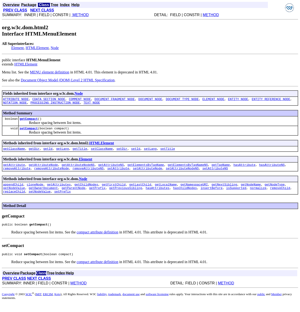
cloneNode (35, 190)
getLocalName (166, 190)
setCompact (28, 131)
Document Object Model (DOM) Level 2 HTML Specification (68, 80)
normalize (258, 194)
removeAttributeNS (88, 173)
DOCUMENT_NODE (150, 100)
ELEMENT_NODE (213, 100)
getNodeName (251, 190)
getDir (34, 152)
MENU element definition (49, 72)
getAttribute (14, 169)
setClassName (102, 152)
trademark (114, 302)
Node (55, 48)
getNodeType (275, 190)
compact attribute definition (97, 240)
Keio (57, 302)
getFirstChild (113, 190)
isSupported (236, 194)
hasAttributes (157, 194)
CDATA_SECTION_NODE (48, 100)
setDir (122, 152)
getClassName (14, 152)
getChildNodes (86, 190)
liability (102, 302)
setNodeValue (40, 198)
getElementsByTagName (145, 169)
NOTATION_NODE (15, 104)
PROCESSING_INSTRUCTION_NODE (55, 104)
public (261, 302)
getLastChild (140, 190)
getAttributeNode (43, 169)
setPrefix (62, 198)
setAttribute (118, 173)
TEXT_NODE (91, 104)
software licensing (157, 302)
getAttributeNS (111, 169)
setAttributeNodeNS (182, 173)
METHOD (80, 15)
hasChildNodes (185, 194)
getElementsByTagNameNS (188, 169)
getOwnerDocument (43, 194)
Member (276, 302)
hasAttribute (244, 169)
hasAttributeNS (272, 169)
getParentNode (73, 194)
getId (47, 152)
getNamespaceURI (194, 190)
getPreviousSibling (125, 194)
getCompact (28, 121)
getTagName (220, 169)
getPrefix (97, 194)
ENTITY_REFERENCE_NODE (271, 100)
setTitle (167, 152)
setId (135, 152)
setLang (150, 152)
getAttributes (59, 190)
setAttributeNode (147, 173)
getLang (62, 152)
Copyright (8, 302)
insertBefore (212, 194)
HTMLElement (37, 48)
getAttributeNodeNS (78, 169)
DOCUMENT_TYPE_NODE (182, 100)
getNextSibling (224, 190)
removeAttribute (16, 173)
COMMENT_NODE (80, 100)
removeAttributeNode (51, 173)
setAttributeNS (215, 173)
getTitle (79, 152)
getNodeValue (14, 194)
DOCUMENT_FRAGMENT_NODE (114, 100)
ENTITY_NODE (238, 100)
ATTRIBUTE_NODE (16, 100)
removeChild (280, 194)
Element (17, 48)
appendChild (13, 190)
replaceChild (14, 198)
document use (131, 302)
